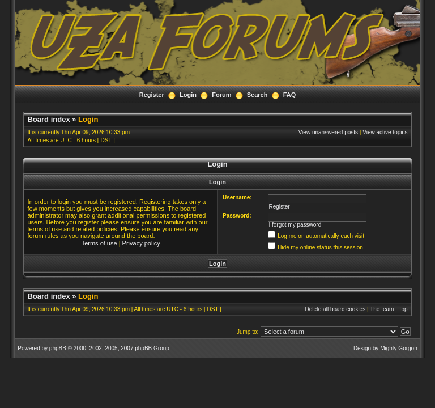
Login (188, 94)
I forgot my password (294, 225)
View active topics (384, 132)
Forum (221, 94)
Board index (48, 119)
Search (257, 94)
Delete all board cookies (335, 309)
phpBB (57, 348)
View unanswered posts (328, 132)
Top (402, 309)
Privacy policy (141, 243)
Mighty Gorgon (398, 348)
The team (382, 309)
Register (151, 94)
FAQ (289, 94)
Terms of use (99, 243)
